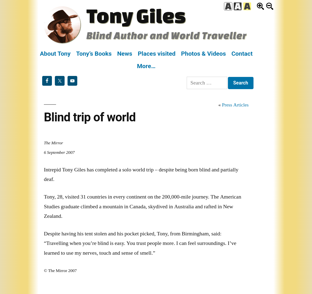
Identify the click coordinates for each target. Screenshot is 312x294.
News (124, 53)
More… (146, 66)
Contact (242, 53)
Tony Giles (136, 15)
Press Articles (235, 105)
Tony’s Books (94, 53)
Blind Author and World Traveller (166, 35)
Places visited (157, 53)
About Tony (55, 53)
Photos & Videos (203, 53)
